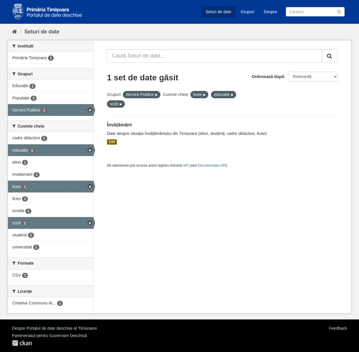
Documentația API (212, 165)
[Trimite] (339, 11)
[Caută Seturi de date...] (214, 56)
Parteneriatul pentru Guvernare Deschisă (49, 335)
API (186, 165)
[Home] (14, 32)
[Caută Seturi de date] (315, 11)
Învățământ (119, 124)
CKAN (22, 343)
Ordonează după (268, 76)
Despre (270, 11)
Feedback (338, 328)
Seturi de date (218, 11)
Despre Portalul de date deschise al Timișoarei (54, 328)
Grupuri (247, 11)
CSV (112, 142)
